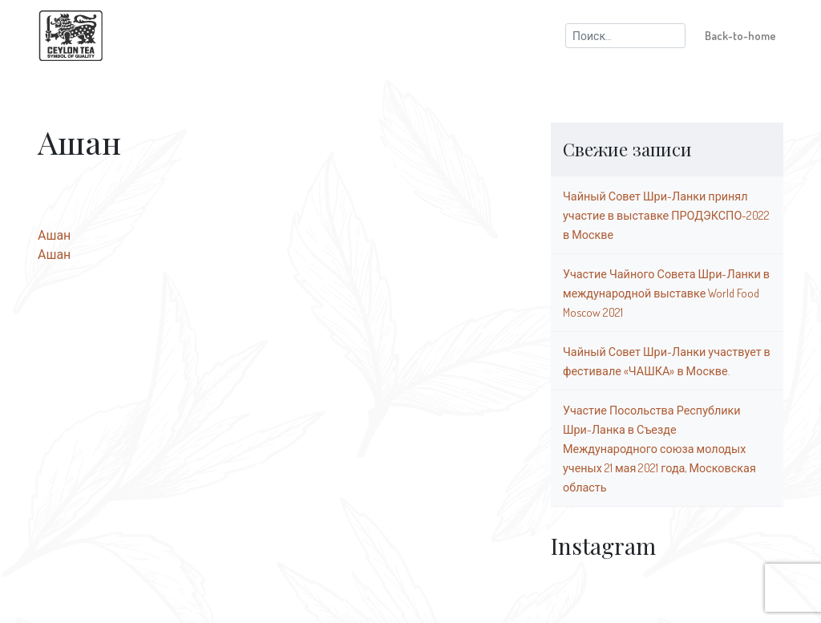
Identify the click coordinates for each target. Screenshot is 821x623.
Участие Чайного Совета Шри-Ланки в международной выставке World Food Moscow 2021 (666, 292)
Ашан (54, 235)
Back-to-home (740, 35)
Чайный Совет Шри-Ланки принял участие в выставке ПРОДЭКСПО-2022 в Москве (666, 214)
